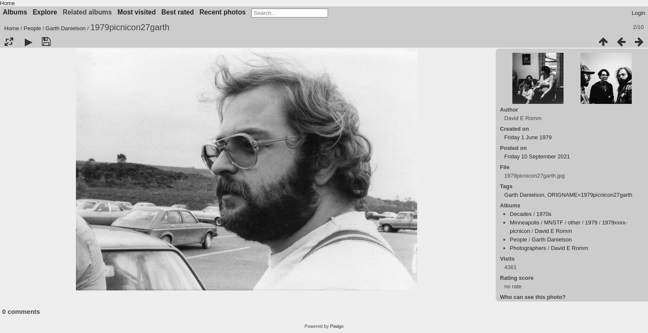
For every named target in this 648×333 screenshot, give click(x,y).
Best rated (177, 12)
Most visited (136, 12)
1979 (591, 222)
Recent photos (223, 12)
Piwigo (337, 326)
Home (7, 3)
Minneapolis (524, 222)
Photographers (528, 248)
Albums (15, 12)
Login (638, 13)
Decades (521, 214)
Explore (45, 12)
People (32, 28)
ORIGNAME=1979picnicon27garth (589, 195)
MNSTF (553, 222)
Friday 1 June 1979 (528, 137)
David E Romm (553, 231)
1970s (543, 214)
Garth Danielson (66, 28)
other (574, 222)
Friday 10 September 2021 (537, 156)
